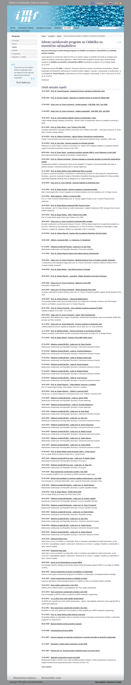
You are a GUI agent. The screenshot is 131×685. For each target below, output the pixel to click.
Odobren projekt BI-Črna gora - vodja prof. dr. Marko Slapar (73, 458)
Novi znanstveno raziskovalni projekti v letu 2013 (69, 592)
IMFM (27, 16)
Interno (76, 28)
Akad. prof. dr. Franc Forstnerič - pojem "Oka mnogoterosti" (73, 315)
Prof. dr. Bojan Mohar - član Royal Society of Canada (70, 269)
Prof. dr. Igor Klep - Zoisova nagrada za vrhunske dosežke (72, 143)
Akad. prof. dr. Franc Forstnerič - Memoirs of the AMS (71, 283)
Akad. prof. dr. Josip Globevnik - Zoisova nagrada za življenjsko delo (76, 324)
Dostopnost (111, 682)
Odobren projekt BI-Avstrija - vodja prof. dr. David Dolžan (72, 512)
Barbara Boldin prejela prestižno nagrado (66, 624)
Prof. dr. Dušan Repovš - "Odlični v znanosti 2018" (69, 391)
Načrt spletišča (100, 682)
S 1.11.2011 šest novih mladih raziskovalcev (67, 599)
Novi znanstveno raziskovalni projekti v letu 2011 (69, 608)
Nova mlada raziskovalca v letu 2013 (64, 585)
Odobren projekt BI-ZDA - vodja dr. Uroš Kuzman (69, 378)
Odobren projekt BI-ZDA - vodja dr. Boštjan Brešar (69, 371)
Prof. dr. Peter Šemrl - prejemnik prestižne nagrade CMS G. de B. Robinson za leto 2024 (83, 152)
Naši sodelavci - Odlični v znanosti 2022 (66, 196)
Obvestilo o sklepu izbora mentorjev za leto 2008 (69, 644)
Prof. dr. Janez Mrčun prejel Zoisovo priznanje (68, 615)
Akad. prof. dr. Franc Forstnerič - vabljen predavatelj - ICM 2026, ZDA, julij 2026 (80, 111)
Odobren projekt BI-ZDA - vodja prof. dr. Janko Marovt (71, 438)
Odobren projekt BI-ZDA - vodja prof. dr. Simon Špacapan (72, 425)
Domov (12, 28)
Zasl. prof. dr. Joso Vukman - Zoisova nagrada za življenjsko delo (75, 183)
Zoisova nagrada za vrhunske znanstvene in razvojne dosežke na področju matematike (83, 637)
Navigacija (16, 36)
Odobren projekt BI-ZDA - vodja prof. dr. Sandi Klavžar (71, 525)
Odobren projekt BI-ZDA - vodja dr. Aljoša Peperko (69, 364)
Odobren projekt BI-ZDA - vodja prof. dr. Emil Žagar (70, 411)
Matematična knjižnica (24, 677)
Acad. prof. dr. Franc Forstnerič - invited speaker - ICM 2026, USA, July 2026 (79, 104)
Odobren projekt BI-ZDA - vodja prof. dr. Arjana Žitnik (70, 445)
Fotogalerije (16, 54)
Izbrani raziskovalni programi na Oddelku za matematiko (72, 572)
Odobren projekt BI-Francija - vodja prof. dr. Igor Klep (71, 247)
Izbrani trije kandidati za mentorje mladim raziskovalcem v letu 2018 (76, 478)
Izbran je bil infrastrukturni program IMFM (66, 562)
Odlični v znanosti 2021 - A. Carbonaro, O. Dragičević (70, 240)
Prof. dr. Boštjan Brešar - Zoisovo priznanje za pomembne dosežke (76, 331)
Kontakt (118, 682)
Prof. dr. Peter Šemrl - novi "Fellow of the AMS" (68, 127)
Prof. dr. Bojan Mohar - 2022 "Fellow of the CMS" (69, 215)
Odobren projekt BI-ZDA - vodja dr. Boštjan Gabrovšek (71, 358)
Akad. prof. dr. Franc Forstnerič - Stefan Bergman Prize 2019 (73, 290)
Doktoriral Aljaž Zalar (58, 551)
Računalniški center (51, 677)
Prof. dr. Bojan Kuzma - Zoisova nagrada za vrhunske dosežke (74, 189)
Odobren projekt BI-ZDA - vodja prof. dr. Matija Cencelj (71, 431)
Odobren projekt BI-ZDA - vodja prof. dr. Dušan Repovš (71, 532)
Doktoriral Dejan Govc (59, 539)
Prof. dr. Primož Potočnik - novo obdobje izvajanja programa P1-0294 (76, 308)
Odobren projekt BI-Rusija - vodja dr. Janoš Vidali (69, 398)
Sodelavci (57, 28)
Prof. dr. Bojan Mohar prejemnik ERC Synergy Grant (70, 205)
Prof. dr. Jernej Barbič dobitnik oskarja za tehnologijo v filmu (73, 118)
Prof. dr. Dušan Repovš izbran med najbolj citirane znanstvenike (75, 253)
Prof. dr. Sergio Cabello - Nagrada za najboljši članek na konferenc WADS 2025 (80, 98)
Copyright (13, 682)
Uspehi (14, 47)
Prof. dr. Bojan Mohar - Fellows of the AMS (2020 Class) (71, 338)
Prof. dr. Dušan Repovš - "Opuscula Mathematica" (69, 299)
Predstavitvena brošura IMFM (62, 630)
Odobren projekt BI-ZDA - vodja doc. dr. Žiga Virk (69, 418)
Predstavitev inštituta (26, 28)
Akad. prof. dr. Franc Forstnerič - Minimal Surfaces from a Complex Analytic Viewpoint (83, 260)
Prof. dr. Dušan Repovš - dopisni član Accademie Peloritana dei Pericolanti (79, 233)
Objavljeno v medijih (19, 57)
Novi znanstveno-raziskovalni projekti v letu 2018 (69, 472)
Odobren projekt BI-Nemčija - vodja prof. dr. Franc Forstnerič (73, 505)
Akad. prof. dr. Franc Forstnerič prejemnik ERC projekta (71, 221)
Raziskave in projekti (44, 28)
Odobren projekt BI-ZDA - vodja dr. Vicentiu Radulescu (71, 351)
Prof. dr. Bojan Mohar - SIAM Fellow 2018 (66, 492)
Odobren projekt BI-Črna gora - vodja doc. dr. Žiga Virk (71, 465)
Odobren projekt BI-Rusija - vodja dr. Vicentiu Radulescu (72, 405)
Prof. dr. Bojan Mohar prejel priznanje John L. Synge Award (73, 452)
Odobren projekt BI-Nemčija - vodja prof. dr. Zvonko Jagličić (73, 498)
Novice (14, 44)
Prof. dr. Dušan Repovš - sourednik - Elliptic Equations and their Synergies (79, 276)
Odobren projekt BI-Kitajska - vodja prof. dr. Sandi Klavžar (72, 485)
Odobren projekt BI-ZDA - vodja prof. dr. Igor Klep (69, 519)
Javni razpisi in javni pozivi (20, 31)
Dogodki (15, 50)
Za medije (67, 28)
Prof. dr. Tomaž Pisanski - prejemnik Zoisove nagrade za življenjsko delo (78, 91)
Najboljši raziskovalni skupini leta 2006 (65, 657)
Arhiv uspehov (47, 667)
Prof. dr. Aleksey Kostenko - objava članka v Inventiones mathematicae (77, 136)
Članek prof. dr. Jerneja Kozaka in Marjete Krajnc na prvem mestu (75, 651)
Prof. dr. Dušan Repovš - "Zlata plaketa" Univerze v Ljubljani (73, 384)
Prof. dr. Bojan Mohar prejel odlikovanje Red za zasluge (71, 171)
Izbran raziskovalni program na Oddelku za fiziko (69, 578)
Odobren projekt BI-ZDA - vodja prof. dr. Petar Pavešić (71, 344)
